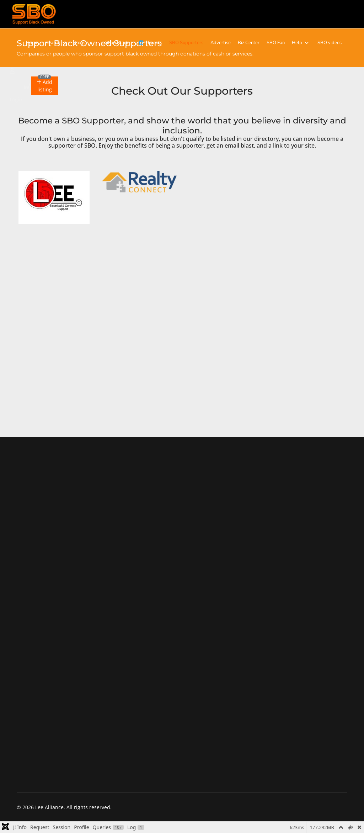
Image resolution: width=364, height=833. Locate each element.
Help (297, 42)
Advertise (220, 42)
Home (32, 42)
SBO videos (329, 42)
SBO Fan (276, 42)
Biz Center (248, 42)
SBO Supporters (186, 42)
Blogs (79, 42)
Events (149, 42)
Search (53, 42)
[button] (44, 85)
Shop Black (111, 42)
